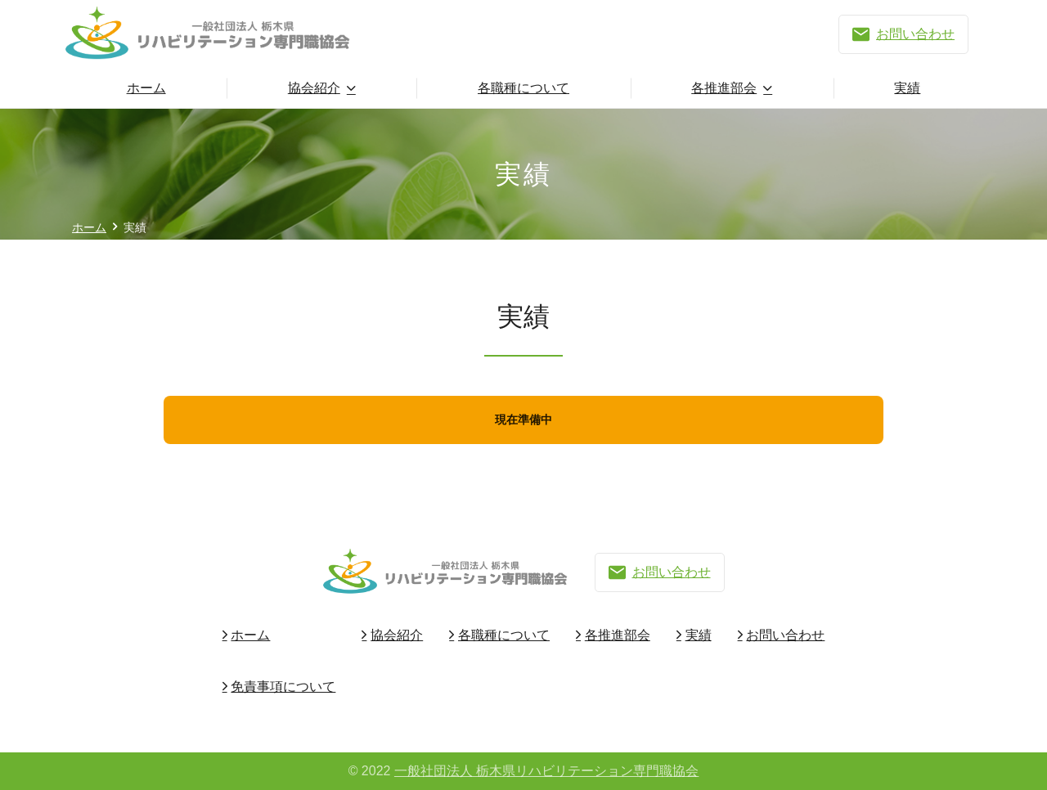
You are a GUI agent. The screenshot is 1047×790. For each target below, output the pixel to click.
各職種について (523, 88)
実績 (907, 88)
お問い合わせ (903, 34)
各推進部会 (724, 88)
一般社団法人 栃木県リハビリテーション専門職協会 (546, 771)
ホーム (146, 88)
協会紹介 (314, 88)
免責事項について (283, 686)
